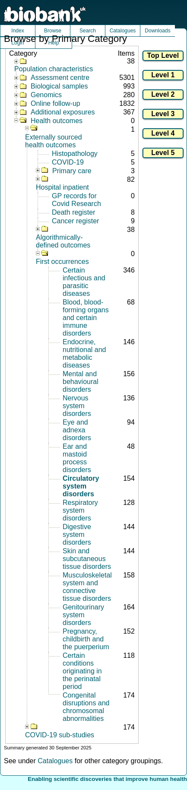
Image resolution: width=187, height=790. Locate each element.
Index (17, 31)
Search (87, 31)
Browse (52, 31)
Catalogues (123, 31)
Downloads (157, 31)
